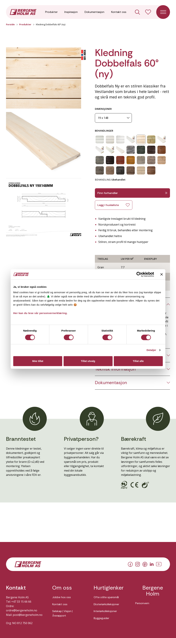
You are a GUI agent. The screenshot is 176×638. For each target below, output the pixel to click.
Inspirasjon (71, 12)
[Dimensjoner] (113, 118)
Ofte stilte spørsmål (106, 597)
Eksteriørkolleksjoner (106, 604)
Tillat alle (138, 361)
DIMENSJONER (103, 108)
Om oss (62, 588)
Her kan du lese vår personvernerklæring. (40, 313)
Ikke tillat (37, 361)
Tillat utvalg (88, 361)
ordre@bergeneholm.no (21, 610)
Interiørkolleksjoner (105, 611)
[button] (43, 78)
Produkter (51, 12)
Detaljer (151, 350)
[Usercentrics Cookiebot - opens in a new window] (139, 274)
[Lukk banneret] (161, 274)
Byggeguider (101, 618)
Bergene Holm (152, 591)
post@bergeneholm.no (27, 615)
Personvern (142, 603)
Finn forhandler (132, 193)
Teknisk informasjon (115, 369)
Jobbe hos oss (61, 597)
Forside (10, 24)
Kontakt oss (118, 12)
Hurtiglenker (109, 588)
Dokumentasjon (94, 12)
